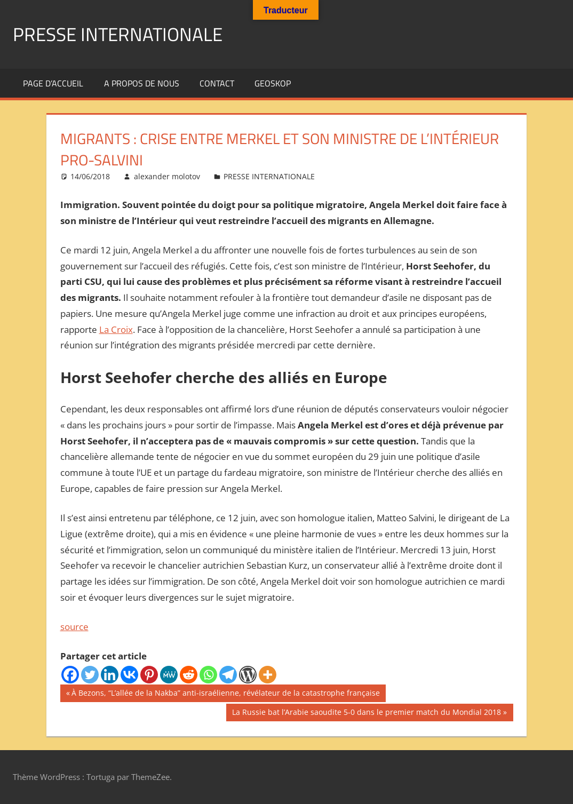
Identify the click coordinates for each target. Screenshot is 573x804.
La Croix (116, 329)
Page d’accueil (53, 83)
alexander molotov (167, 176)
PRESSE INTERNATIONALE (120, 34)
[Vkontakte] (129, 674)
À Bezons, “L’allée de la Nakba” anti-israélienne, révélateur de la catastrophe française (225, 694)
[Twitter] (90, 674)
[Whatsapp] (208, 674)
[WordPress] (248, 674)
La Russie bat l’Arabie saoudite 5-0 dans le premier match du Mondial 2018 (366, 713)
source (74, 626)
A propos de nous (141, 83)
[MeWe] (169, 674)
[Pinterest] (149, 674)
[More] (267, 674)
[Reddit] (188, 674)
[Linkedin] (109, 674)
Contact (217, 83)
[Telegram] (228, 674)
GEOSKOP (272, 83)
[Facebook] (70, 674)
